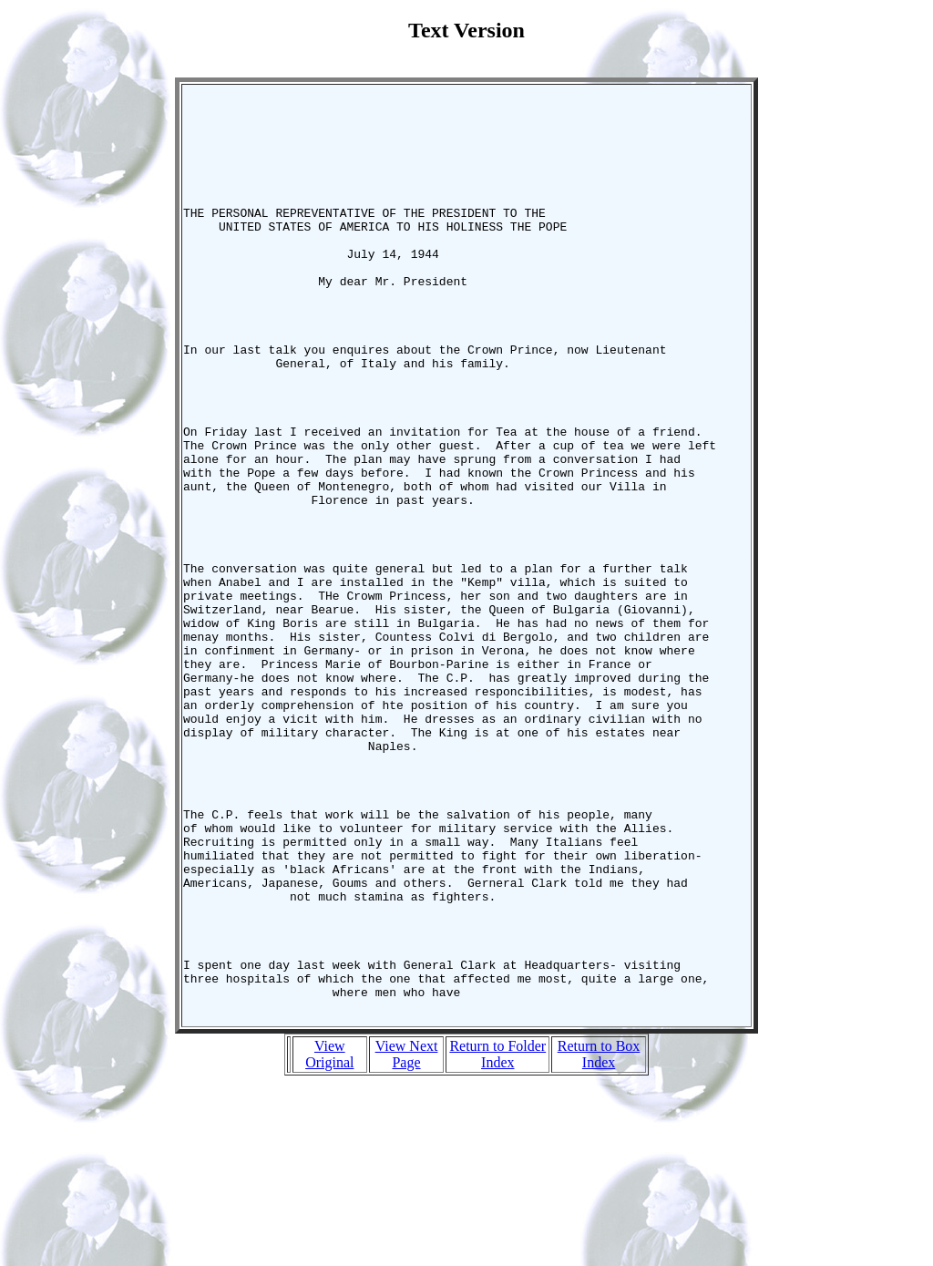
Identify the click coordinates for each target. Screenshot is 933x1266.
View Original (329, 1237)
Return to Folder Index (497, 1237)
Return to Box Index (599, 1237)
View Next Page (406, 1237)
